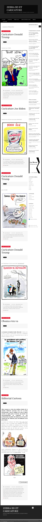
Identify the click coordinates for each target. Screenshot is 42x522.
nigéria (4, 493)
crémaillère (21, 307)
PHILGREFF (30, 182)
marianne (15, 163)
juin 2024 (30, 212)
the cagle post (20, 491)
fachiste (8, 496)
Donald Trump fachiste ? (33, 140)
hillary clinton (8, 491)
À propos (10, 19)
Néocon (30, 124)
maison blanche (6, 94)
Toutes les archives (33, 219)
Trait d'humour (36, 54)
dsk (16, 492)
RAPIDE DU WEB (31, 196)
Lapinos (30, 91)
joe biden (12, 162)
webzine (6, 92)
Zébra (30, 33)
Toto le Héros (31, 60)
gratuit (13, 92)
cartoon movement (18, 493)
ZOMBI (30, 180)
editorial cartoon (20, 163)
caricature (5, 93)
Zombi (30, 54)
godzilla (20, 496)
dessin (10, 94)
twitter (14, 93)
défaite (22, 93)
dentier (15, 162)
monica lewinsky (14, 491)
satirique (16, 94)
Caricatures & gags (25, 19)
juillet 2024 (30, 210)
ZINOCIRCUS (31, 181)
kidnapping (8, 493)
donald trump (9, 93)
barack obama (9, 383)
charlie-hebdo (19, 492)
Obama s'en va (10, 321)
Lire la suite (24, 482)
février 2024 (31, 217)
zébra (11, 92)
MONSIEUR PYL (31, 184)
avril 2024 (30, 214)
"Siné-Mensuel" (21, 263)
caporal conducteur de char (34, 40)
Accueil (3, 19)
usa (24, 162)
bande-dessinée (20, 161)
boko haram (13, 492)
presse (13, 94)
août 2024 (30, 209)
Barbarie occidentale (33, 41)
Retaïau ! (30, 129)
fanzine (16, 92)
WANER (30, 188)
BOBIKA (30, 189)
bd (8, 92)
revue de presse (6, 489)
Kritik (34, 19)
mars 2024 (30, 216)
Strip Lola (16, 19)
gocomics (17, 496)
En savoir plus (5, 521)
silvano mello (12, 493)
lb (12, 163)
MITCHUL (30, 198)
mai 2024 (30, 213)
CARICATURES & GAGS (19, 90)
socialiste (5, 384)
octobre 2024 (31, 206)
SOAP (30, 186)
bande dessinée (20, 92)
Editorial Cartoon (11, 398)
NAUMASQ (30, 178)
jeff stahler (13, 496)
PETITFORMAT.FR (31, 199)
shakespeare (18, 93)
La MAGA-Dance (32, 146)
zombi (8, 96)
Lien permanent (6, 90)
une (23, 492)
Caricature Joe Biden (13, 108)
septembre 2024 (31, 208)
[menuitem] (4, 20)
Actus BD (5, 21)
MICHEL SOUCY (31, 185)
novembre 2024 (31, 205)
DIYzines (30, 195)
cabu (10, 492)
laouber (11, 237)
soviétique (5, 496)
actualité (7, 234)
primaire (19, 383)
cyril (30, 47)
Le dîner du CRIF (32, 119)
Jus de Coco (36, 91)
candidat (9, 162)
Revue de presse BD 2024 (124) (34, 134)
